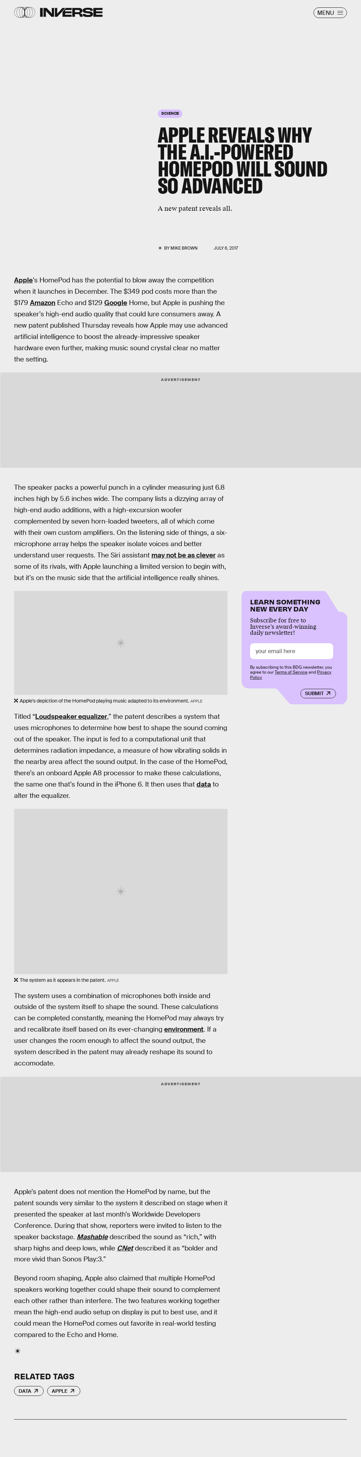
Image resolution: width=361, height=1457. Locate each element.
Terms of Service (291, 672)
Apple (23, 280)
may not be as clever (183, 555)
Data (25, 1391)
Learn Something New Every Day (285, 604)
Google (115, 302)
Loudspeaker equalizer (71, 716)
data (204, 784)
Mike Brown (184, 248)
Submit (314, 693)
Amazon (42, 302)
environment (184, 1029)
